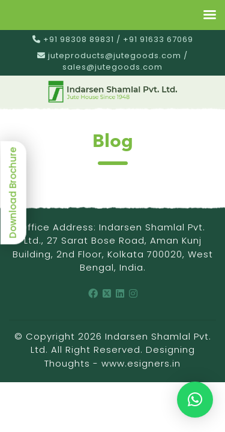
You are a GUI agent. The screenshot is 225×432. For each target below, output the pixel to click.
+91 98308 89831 (78, 39)
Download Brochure (13, 192)
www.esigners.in (141, 363)
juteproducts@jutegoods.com (114, 55)
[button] (195, 400)
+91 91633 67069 (158, 39)
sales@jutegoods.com (112, 67)
